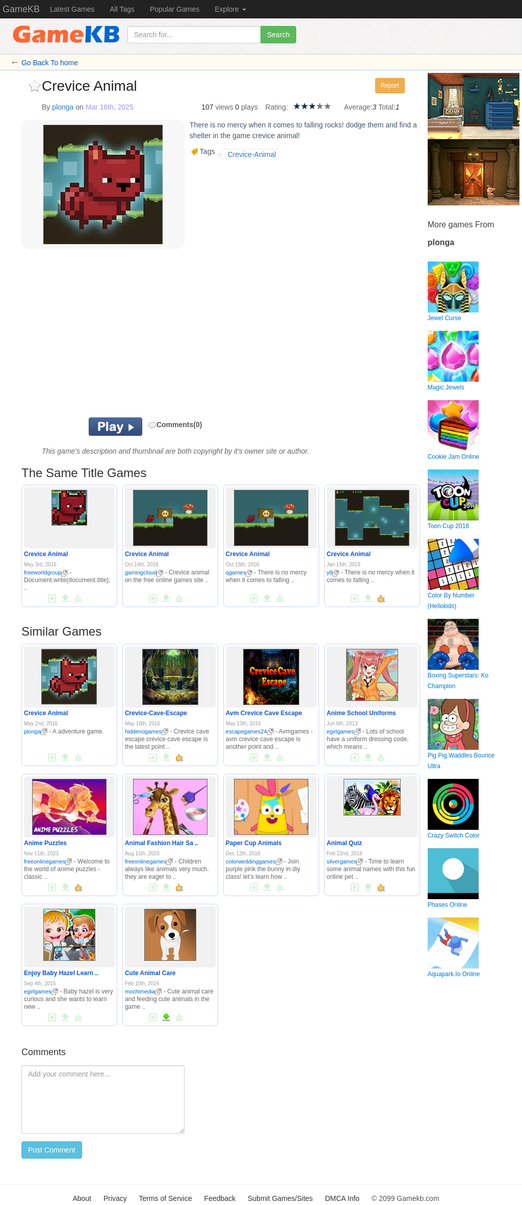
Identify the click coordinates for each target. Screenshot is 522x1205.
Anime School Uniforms (361, 713)
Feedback (220, 1198)
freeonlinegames (48, 861)
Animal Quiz (344, 843)
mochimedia (143, 991)
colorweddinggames (254, 861)
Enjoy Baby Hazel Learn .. (61, 973)
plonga (62, 107)
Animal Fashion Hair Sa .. (161, 843)
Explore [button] (230, 9)
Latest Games (72, 9)
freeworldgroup (46, 572)
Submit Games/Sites (280, 1198)
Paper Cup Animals (254, 843)
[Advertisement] (140, 336)
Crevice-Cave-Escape (156, 713)
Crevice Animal (46, 554)
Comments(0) (175, 425)
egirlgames (344, 731)
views (224, 107)
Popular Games (174, 9)
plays (249, 107)
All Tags (122, 9)
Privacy (115, 1198)
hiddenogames (146, 731)
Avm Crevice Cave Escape (264, 713)
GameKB (21, 9)
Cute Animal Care (150, 973)
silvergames (345, 861)
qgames (239, 572)
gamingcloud (144, 572)
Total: (386, 107)
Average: (358, 107)
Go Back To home (49, 63)
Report (390, 85)
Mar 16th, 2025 (110, 107)
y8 (333, 572)
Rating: (276, 107)
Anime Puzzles (45, 843)
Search (278, 35)
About (81, 1198)
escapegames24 (250, 731)
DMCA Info (342, 1198)
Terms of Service (165, 1198)
